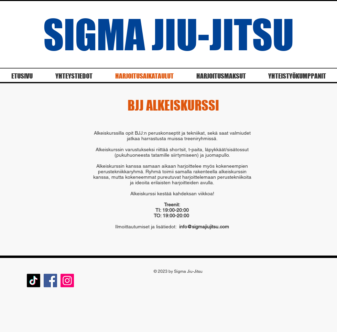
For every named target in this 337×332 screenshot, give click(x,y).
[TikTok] (33, 280)
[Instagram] (67, 280)
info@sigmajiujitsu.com (204, 226)
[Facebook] (50, 280)
